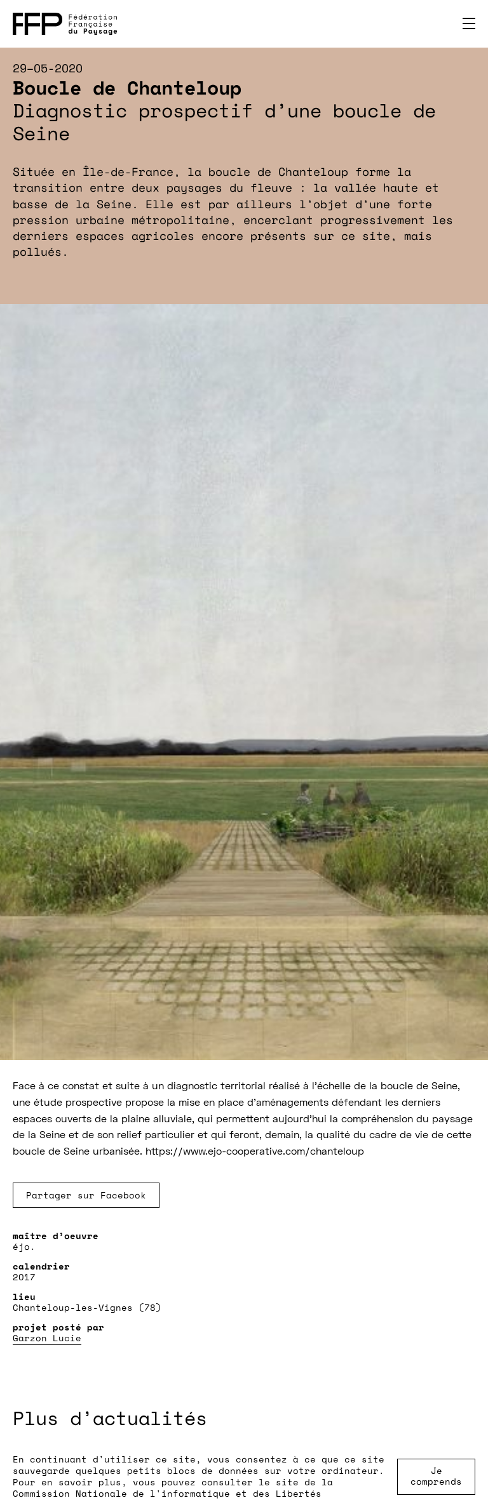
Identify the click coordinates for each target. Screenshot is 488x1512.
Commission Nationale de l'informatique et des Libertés (167, 1493)
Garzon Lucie (47, 1337)
